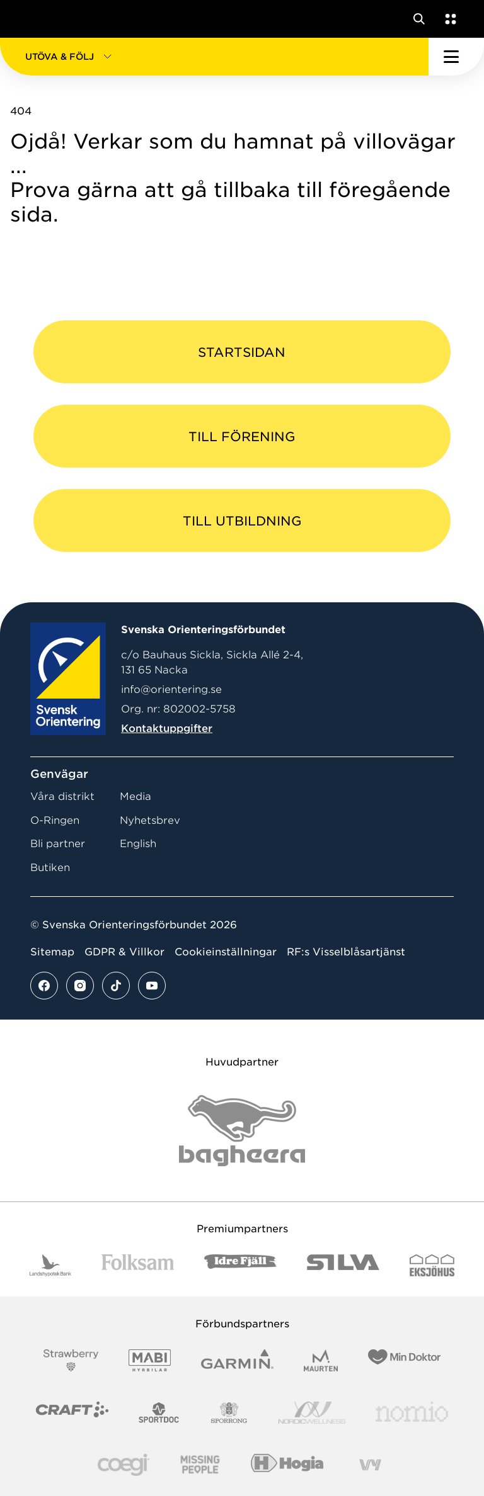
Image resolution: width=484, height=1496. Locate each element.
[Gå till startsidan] (33, 19)
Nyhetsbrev (150, 820)
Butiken (50, 868)
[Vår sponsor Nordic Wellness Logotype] (312, 1413)
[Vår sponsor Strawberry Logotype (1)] (71, 1360)
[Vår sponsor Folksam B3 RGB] (137, 1265)
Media (135, 796)
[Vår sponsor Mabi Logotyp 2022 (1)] (150, 1360)
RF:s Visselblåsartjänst (346, 952)
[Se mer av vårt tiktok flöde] (116, 985)
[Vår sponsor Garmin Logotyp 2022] (237, 1360)
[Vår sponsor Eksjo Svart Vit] (432, 1265)
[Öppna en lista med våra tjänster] (448, 19)
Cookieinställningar (226, 952)
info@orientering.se (171, 689)
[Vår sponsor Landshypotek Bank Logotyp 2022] (50, 1265)
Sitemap (52, 952)
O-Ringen (54, 820)
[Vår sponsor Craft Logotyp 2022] (72, 1413)
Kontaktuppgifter (166, 728)
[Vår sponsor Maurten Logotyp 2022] (321, 1360)
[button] (214, 57)
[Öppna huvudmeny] (456, 56)
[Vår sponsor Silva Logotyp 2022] (343, 1265)
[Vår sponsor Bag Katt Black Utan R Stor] (242, 1130)
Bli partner (57, 844)
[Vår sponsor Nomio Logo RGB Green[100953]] (412, 1413)
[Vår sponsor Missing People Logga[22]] (200, 1465)
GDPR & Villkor (124, 952)
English (138, 844)
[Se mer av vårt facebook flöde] (44, 985)
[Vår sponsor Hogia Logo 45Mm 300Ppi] (287, 1465)
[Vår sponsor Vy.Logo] (370, 1465)
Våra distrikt (62, 796)
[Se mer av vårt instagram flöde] (80, 985)
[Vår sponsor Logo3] (123, 1465)
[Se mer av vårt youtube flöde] (152, 985)
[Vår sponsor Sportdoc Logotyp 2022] (159, 1413)
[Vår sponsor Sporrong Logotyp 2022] (229, 1413)
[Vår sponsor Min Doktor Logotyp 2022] (404, 1360)
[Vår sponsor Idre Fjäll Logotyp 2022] (240, 1265)
